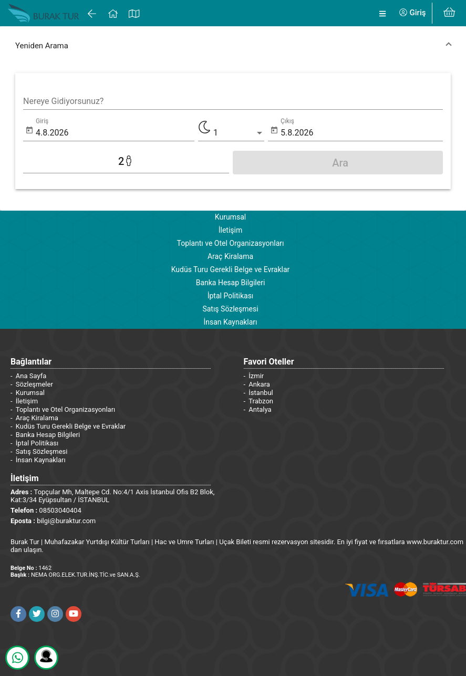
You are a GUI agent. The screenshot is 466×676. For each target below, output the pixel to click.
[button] (233, 46)
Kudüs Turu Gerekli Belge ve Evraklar (230, 269)
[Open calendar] (29, 130)
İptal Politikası (231, 296)
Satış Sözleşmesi (230, 309)
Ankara (259, 384)
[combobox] (233, 101)
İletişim (231, 230)
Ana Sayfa (31, 376)
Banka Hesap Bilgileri (230, 282)
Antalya (259, 409)
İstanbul (260, 393)
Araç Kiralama (230, 256)
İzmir (256, 376)
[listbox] (238, 133)
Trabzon (260, 401)
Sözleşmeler (34, 384)
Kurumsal (230, 217)
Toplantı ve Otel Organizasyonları (230, 243)
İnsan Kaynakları (230, 322)
